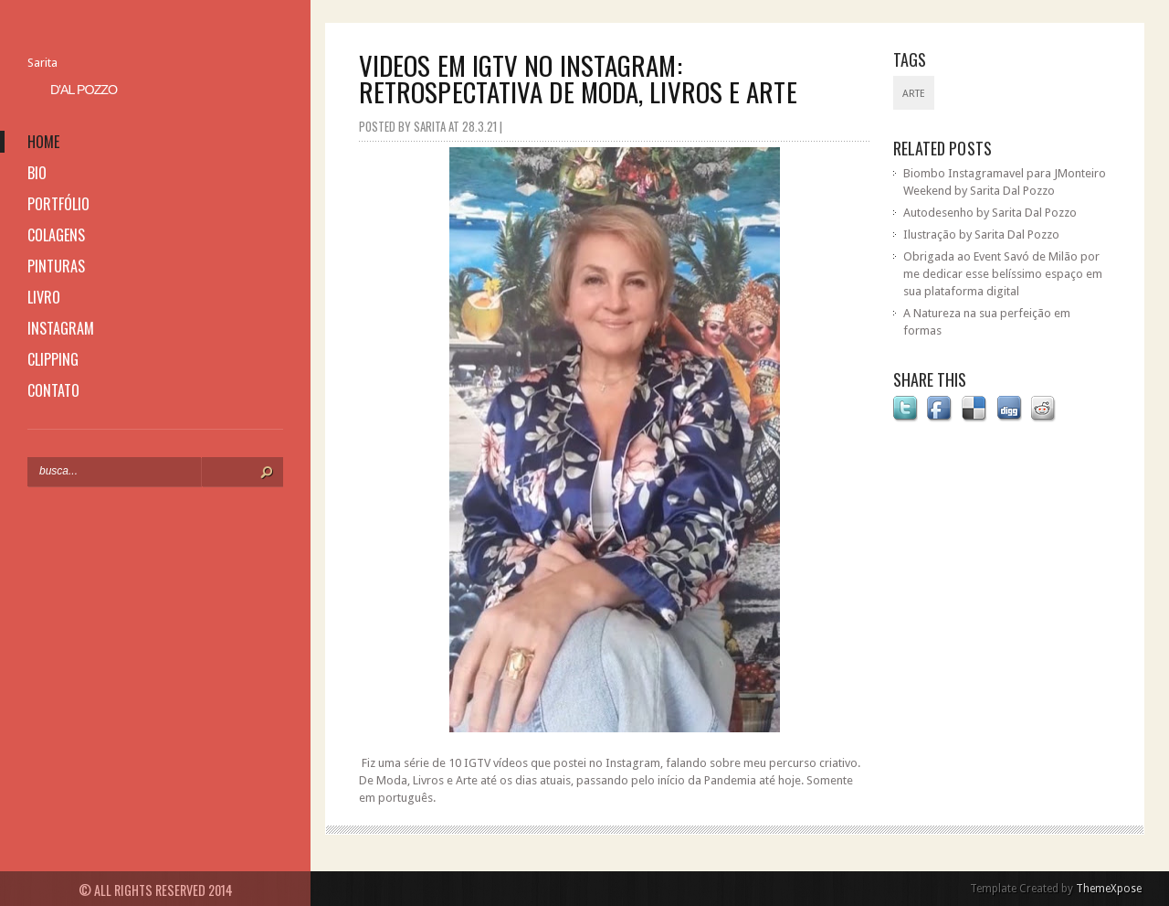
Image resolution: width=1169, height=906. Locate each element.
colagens (56, 235)
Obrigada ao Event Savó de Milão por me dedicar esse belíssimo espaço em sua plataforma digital (1002, 274)
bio (37, 173)
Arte (913, 94)
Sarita (42, 62)
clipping (53, 359)
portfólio (58, 204)
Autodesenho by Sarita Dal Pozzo (990, 212)
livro (43, 297)
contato (53, 390)
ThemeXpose (1109, 888)
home (43, 142)
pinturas (56, 266)
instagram (60, 328)
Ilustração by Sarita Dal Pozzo (981, 234)
